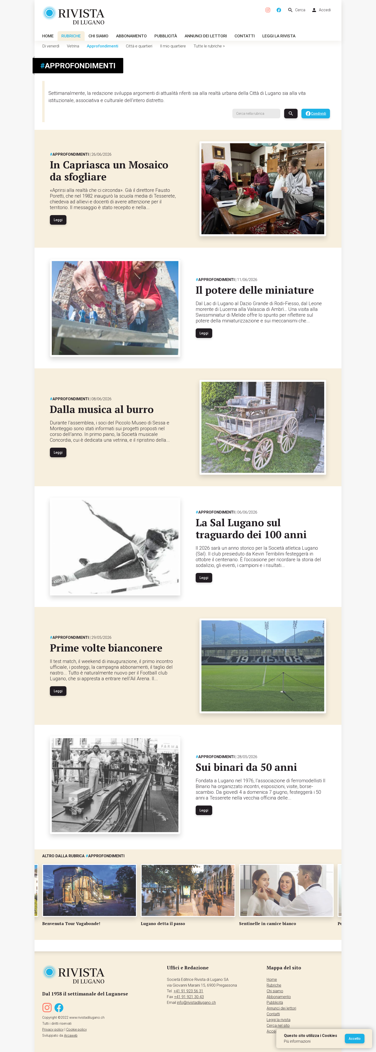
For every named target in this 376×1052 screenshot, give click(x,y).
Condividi (315, 113)
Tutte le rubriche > (209, 46)
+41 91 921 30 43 (189, 997)
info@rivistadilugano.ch (196, 1002)
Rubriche (71, 36)
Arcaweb (70, 1036)
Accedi (321, 10)
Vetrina (73, 46)
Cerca (296, 10)
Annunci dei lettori (206, 36)
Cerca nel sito (278, 1025)
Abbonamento (131, 36)
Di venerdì (50, 46)
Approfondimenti (102, 46)
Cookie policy (76, 1030)
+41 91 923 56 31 (188, 991)
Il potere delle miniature (255, 290)
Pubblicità (165, 36)
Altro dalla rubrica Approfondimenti (83, 856)
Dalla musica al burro (102, 409)
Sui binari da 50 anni (246, 767)
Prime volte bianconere (106, 647)
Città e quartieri (139, 46)
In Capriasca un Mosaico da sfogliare (109, 170)
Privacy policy (53, 1030)
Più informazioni (297, 1041)
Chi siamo (98, 36)
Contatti (245, 36)
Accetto (355, 1039)
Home (48, 36)
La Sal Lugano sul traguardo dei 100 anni (251, 528)
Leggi (58, 220)
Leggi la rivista (278, 36)
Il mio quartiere (173, 46)
